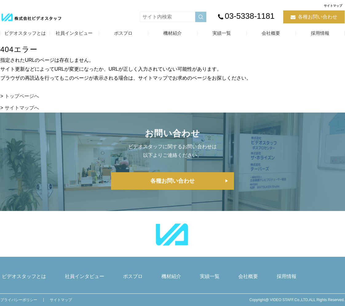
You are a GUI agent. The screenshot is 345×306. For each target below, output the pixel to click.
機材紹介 (172, 33)
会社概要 (271, 33)
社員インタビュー (74, 33)
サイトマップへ (22, 107)
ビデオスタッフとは (25, 33)
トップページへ (22, 96)
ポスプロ (123, 33)
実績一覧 (221, 33)
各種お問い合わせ (317, 16)
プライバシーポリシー (18, 300)
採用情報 (320, 33)
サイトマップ (333, 5)
